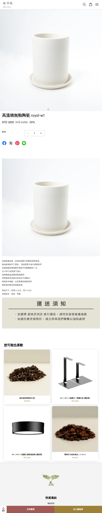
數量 (4, 132)
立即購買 (31, 509)
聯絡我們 (51, 503)
